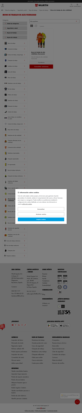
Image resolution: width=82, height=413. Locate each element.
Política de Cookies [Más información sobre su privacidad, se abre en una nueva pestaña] (27, 204)
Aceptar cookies (41, 219)
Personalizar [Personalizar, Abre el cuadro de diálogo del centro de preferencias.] (41, 209)
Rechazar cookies (41, 214)
